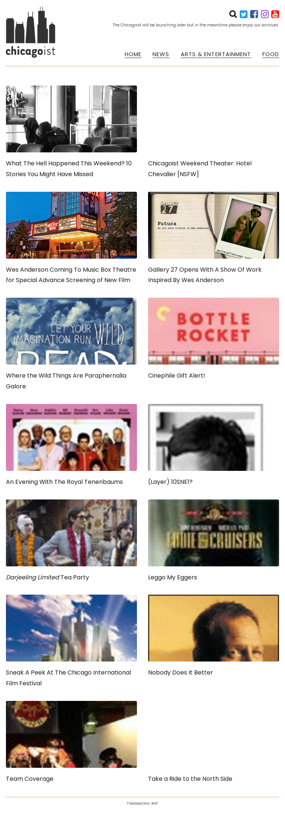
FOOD (270, 54)
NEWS (161, 54)
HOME (133, 54)
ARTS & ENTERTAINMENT (216, 54)
